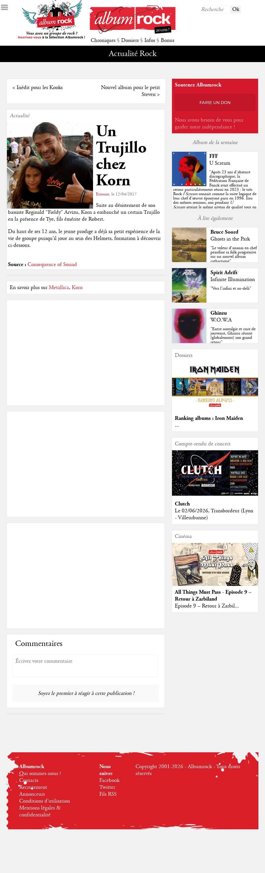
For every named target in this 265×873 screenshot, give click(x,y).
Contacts (28, 780)
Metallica (59, 287)
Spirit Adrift (223, 272)
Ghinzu (218, 313)
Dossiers (130, 40)
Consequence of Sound (52, 264)
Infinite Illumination (232, 279)
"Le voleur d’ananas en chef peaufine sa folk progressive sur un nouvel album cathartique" (233, 254)
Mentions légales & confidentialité (40, 811)
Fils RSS (108, 794)
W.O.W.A (221, 320)
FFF (213, 156)
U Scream (219, 163)
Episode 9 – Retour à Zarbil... (207, 606)
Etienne (102, 194)
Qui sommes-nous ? (40, 773)
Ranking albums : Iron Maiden (209, 418)
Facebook (109, 780)
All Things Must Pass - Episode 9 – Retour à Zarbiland (213, 595)
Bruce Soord (224, 232)
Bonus (167, 40)
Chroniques (103, 40)
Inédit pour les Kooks (40, 87)
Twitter (107, 787)
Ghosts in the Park (230, 239)
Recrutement (33, 787)
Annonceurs (32, 794)
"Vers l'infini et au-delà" (230, 288)
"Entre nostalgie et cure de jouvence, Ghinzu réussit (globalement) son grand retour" (233, 335)
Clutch (182, 504)
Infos (149, 40)
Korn (77, 287)
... (177, 425)
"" (214, 194)
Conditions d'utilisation (44, 801)
